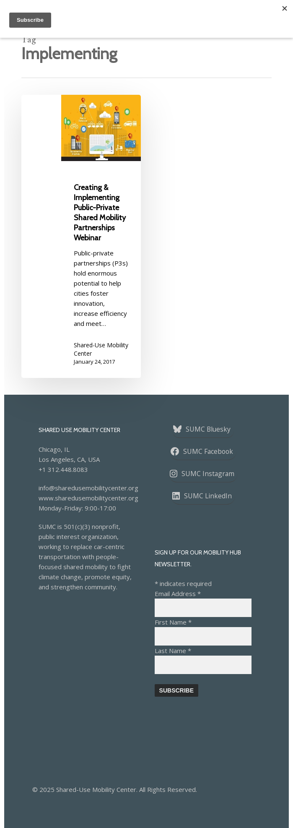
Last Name (173, 650)
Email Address (178, 593)
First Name (173, 622)
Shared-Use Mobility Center (101, 349)
